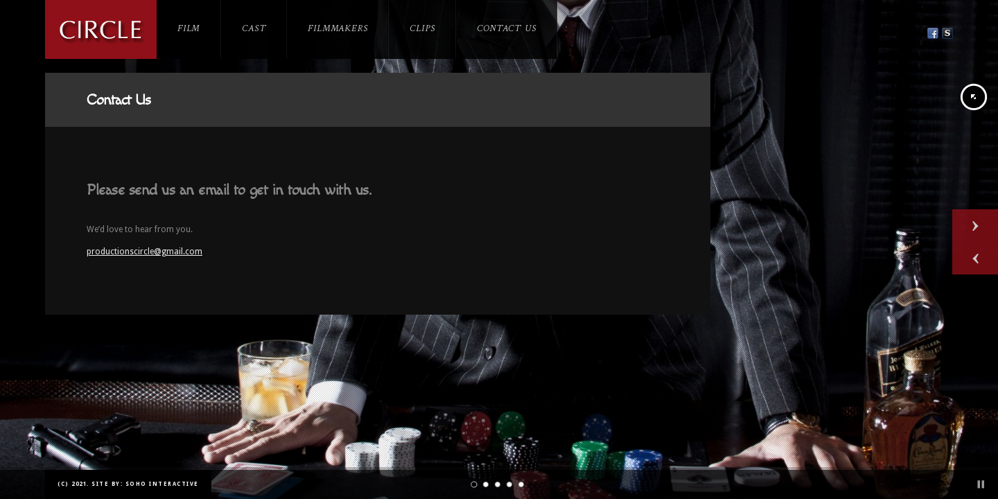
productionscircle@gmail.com (144, 251)
